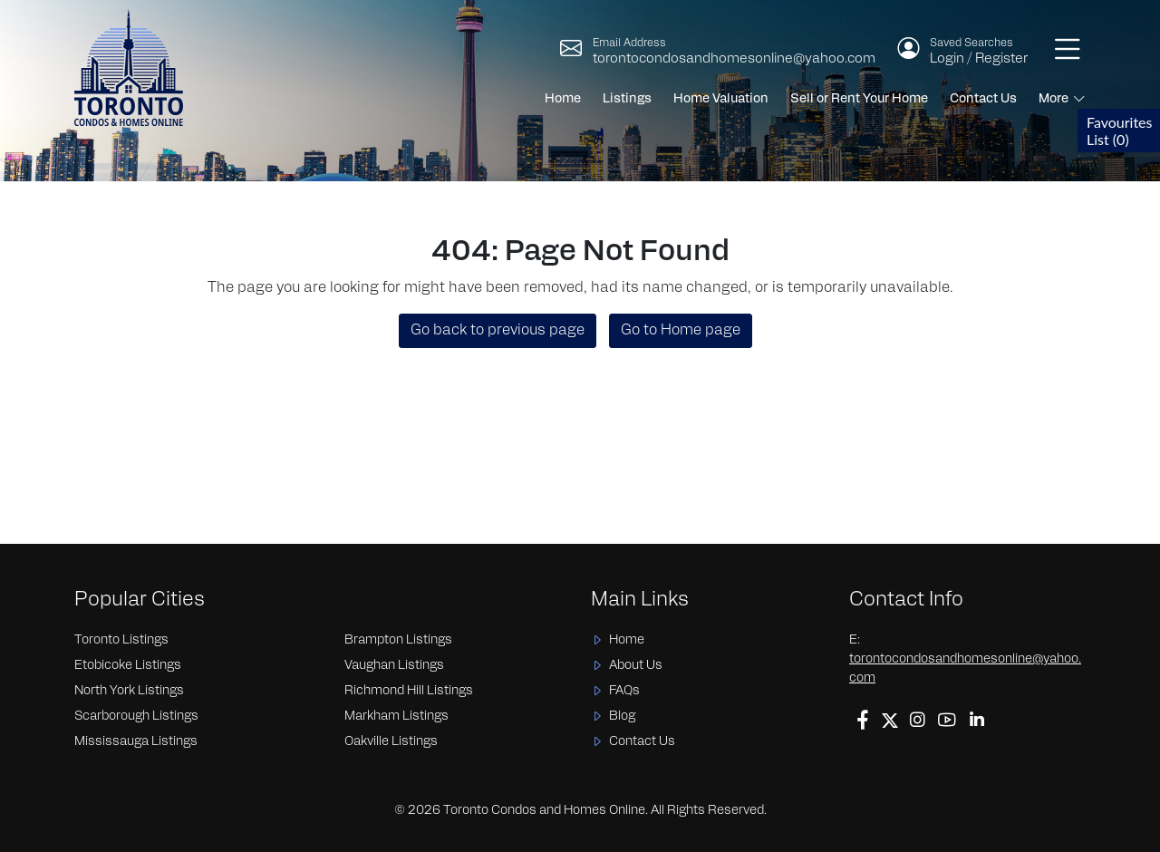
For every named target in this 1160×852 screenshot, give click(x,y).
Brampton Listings (398, 640)
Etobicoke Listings (127, 666)
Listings (627, 99)
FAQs (624, 691)
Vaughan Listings (394, 666)
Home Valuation (720, 99)
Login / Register (979, 59)
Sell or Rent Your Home (859, 99)
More (1053, 99)
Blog (622, 716)
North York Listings (129, 691)
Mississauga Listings (136, 742)
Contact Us (983, 99)
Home (563, 99)
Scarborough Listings (136, 716)
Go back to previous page (498, 331)
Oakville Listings (391, 742)
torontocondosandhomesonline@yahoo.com (734, 59)
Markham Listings (396, 716)
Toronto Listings (121, 640)
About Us (635, 666)
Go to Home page (680, 331)
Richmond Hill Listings (408, 691)
